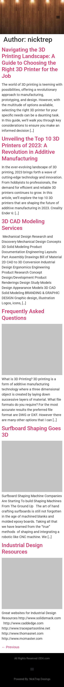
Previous (10, 647)
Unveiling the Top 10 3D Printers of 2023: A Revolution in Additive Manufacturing (30, 148)
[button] (58, 17)
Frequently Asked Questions (23, 314)
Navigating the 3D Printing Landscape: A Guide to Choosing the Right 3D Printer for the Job (30, 62)
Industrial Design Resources (22, 548)
